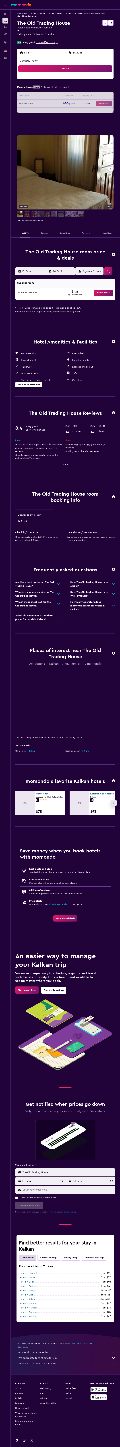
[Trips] (5, 42)
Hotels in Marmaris (28, 1308)
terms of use (55, 1212)
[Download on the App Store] (98, 1397)
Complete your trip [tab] (94, 1258)
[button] (5, 4)
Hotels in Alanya (27, 1290)
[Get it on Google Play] (98, 1389)
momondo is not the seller (66, 1352)
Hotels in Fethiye (28, 1316)
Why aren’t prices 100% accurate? (66, 1363)
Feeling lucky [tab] (70, 1258)
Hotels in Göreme (28, 1312)
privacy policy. (70, 1212)
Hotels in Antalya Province (77, 13)
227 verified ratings (47, 42)
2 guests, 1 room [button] (29, 61)
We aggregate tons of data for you (66, 1358)
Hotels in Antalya (28, 1277)
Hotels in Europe (38, 13)
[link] (65, 918)
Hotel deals (22, 13)
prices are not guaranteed (82, 1343)
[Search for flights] (5, 14)
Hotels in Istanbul (28, 1273)
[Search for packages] (5, 34)
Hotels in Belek (27, 1282)
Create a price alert (58, 904)
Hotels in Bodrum (28, 1286)
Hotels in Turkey (55, 13)
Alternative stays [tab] (48, 1258)
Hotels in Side (26, 1295)
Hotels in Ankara (27, 1299)
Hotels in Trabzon (28, 1303)
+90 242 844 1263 (27, 38)
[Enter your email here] (68, 1190)
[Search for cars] (5, 27)
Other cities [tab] (28, 1258)
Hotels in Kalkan (98, 13)
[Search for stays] (5, 21)
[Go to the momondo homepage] (21, 4)
